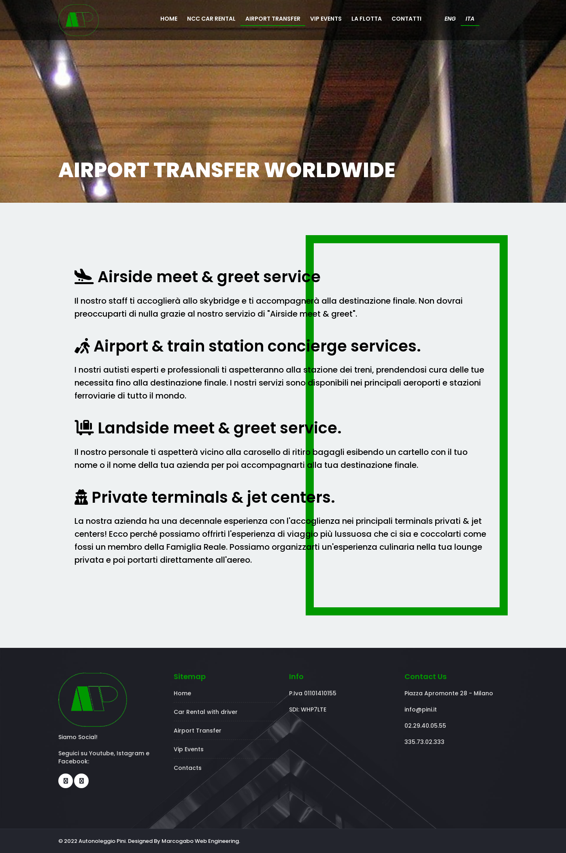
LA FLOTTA (366, 19)
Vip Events (189, 749)
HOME (168, 19)
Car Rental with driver (206, 712)
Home (182, 693)
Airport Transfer (197, 731)
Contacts (188, 768)
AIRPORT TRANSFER (272, 19)
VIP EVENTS (326, 19)
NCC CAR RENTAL (211, 19)
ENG (450, 19)
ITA (470, 19)
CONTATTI (406, 19)
